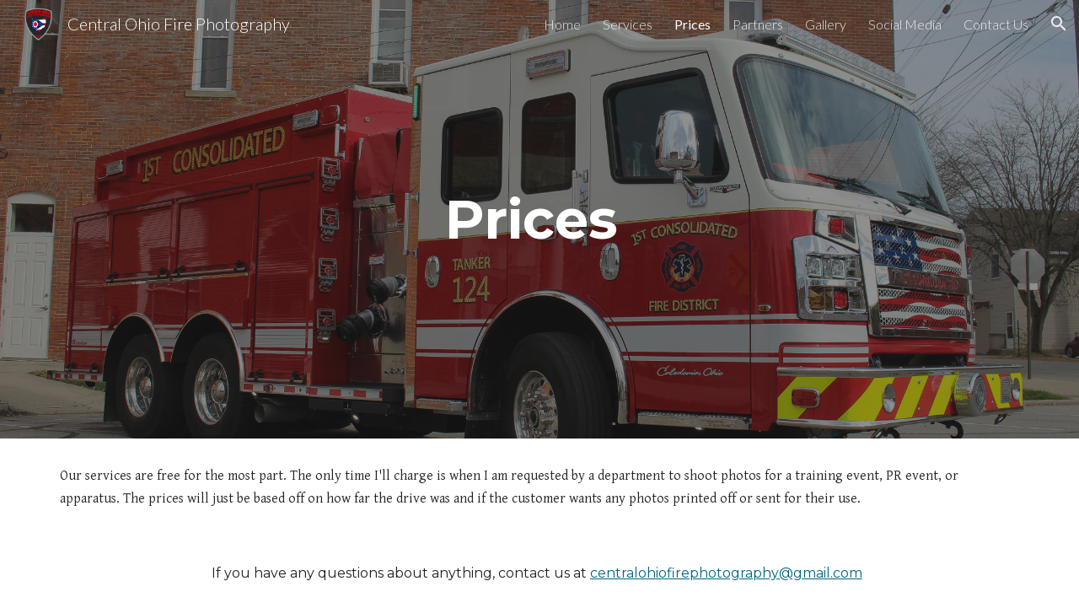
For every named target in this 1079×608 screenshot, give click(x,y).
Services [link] (627, 24)
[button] (1059, 23)
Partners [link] (758, 24)
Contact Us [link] (996, 24)
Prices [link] (692, 24)
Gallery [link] (825, 24)
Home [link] (562, 24)
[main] (539, 219)
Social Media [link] (905, 24)
